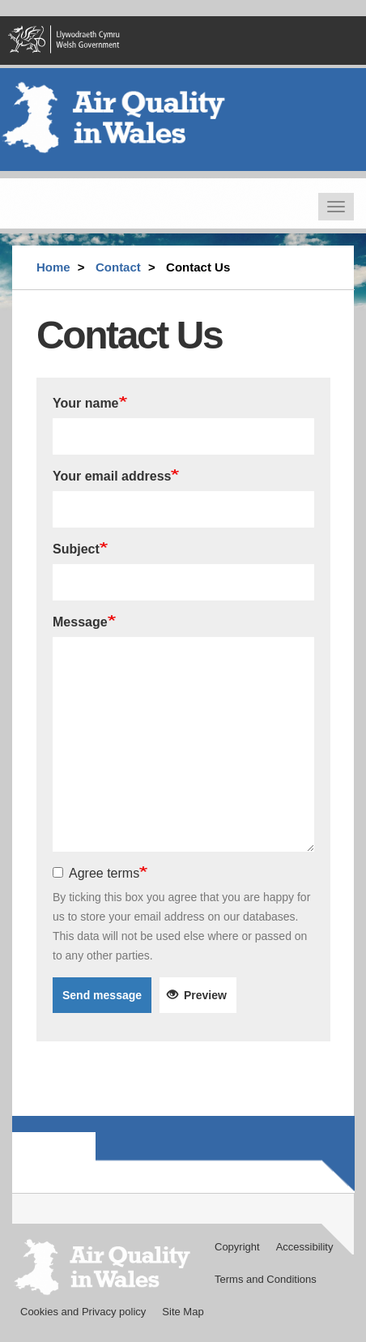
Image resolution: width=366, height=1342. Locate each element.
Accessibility (305, 1247)
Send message (102, 995)
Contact (118, 267)
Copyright (237, 1247)
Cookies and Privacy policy (83, 1312)
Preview (197, 995)
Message (80, 622)
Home (53, 267)
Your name (86, 403)
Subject (76, 549)
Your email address (112, 476)
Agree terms (96, 873)
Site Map (182, 1312)
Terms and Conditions (266, 1279)
